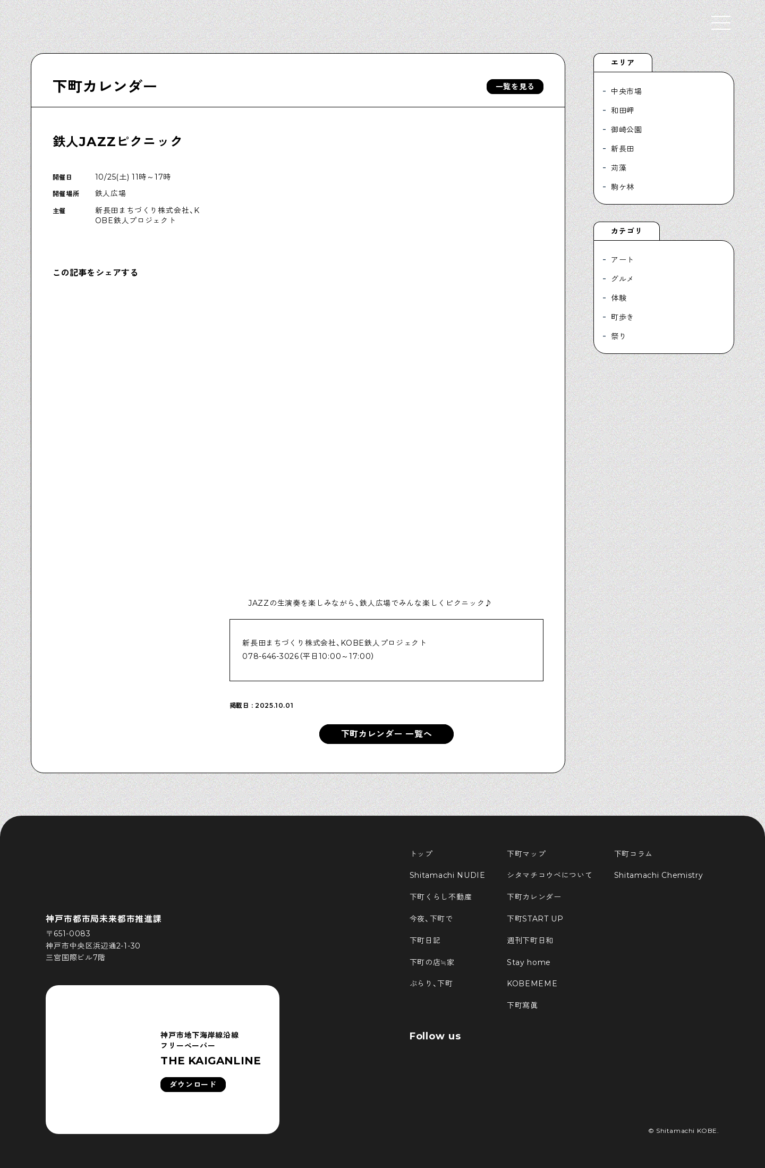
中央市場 (626, 91)
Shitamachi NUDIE (448, 875)
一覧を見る (515, 86)
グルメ (622, 279)
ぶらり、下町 (431, 983)
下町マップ (526, 854)
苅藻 (618, 168)
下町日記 (425, 940)
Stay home (529, 962)
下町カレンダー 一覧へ (386, 734)
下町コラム (633, 854)
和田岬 (622, 110)
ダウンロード (192, 1084)
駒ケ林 (622, 187)
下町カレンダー (105, 87)
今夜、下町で (431, 919)
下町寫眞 (522, 1005)
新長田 (622, 149)
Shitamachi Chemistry (658, 875)
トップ (421, 854)
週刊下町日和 (530, 940)
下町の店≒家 (432, 962)
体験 (618, 298)
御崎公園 (626, 129)
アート (622, 260)
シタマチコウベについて (550, 875)
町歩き (622, 317)
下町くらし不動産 (441, 897)
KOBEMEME (532, 983)
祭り (618, 336)
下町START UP (535, 919)
